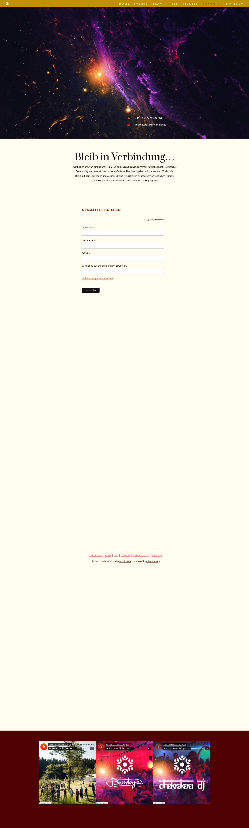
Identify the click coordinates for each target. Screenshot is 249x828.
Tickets (190, 3)
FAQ (116, 555)
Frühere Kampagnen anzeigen (97, 278)
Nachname (89, 240)
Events (141, 3)
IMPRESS (125, 555)
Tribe (172, 3)
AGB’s (108, 555)
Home (124, 3)
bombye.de (125, 561)
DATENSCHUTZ (141, 555)
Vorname (88, 227)
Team (158, 3)
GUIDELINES (96, 555)
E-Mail (86, 253)
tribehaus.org (153, 561)
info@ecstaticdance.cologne (150, 124)
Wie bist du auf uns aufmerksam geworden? (104, 265)
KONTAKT (157, 555)
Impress (233, 3)
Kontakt (211, 3)
